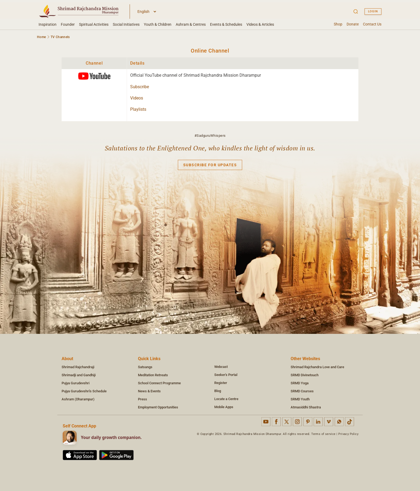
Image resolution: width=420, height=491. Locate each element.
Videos (136, 98)
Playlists (138, 109)
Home (41, 37)
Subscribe (139, 86)
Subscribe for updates (210, 165)
